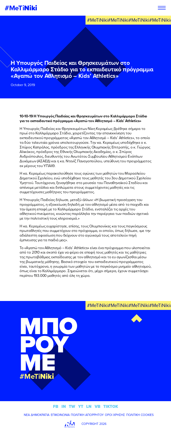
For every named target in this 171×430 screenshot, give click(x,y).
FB (55, 406)
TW (72, 406)
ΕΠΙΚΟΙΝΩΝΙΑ (60, 415)
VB (97, 406)
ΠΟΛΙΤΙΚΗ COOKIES (140, 415)
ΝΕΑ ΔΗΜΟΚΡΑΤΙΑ (36, 415)
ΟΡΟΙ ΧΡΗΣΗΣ (115, 415)
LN (89, 406)
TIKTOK (110, 406)
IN (63, 406)
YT (80, 406)
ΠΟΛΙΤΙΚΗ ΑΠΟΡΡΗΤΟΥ (87, 415)
